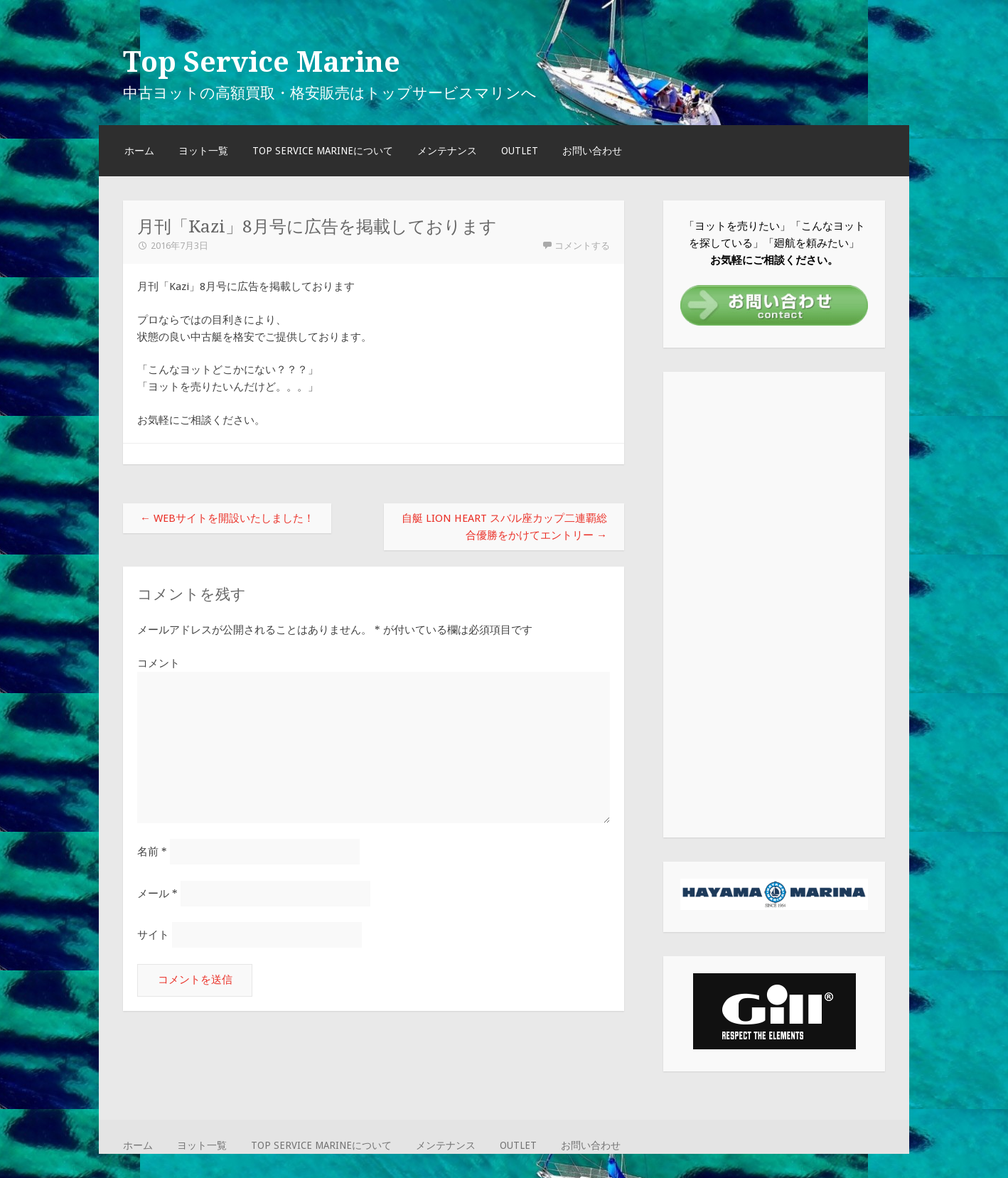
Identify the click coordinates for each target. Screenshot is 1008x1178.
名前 (152, 851)
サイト (153, 934)
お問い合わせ (592, 150)
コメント (158, 663)
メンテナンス (447, 150)
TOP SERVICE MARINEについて (322, 150)
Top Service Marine (261, 61)
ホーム (139, 150)
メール (157, 893)
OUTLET (519, 150)
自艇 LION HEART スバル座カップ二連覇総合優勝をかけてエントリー (504, 527)
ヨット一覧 (203, 150)
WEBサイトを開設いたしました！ (227, 518)
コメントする (582, 245)
